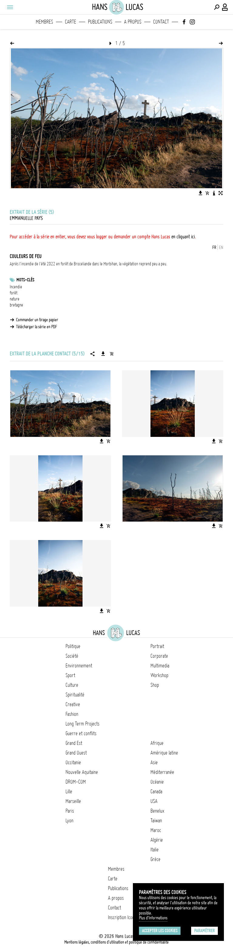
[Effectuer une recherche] (216, 7)
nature (14, 299)
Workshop (159, 675)
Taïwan (156, 820)
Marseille (73, 801)
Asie (154, 762)
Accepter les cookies (159, 930)
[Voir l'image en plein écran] (220, 193)
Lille (69, 791)
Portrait (157, 646)
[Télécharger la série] (103, 353)
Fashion (72, 714)
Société (72, 656)
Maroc (155, 830)
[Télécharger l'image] (200, 193)
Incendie (16, 287)
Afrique (157, 743)
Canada (156, 791)
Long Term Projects (83, 724)
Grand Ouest (76, 753)
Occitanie (73, 762)
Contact (161, 22)
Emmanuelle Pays (26, 218)
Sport (70, 675)
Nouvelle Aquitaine (82, 772)
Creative (73, 704)
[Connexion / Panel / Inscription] (225, 7)
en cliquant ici (183, 237)
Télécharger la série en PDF (36, 326)
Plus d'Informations (153, 918)
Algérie (156, 840)
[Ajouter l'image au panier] (207, 193)
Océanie (157, 782)
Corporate (159, 656)
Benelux (157, 811)
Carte (70, 22)
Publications (100, 22)
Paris (70, 811)
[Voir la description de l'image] (214, 193)
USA (153, 801)
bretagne (16, 305)
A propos (132, 22)
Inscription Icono (122, 917)
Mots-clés (25, 280)
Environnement (79, 666)
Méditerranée (162, 772)
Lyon (69, 820)
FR (214, 247)
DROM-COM (76, 782)
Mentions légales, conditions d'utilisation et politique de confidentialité (116, 942)
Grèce (155, 859)
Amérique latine (164, 753)
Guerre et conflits (81, 733)
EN (221, 247)
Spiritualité (75, 695)
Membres (44, 22)
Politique (73, 646)
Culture (72, 685)
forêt (13, 293)
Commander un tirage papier (37, 320)
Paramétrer (204, 930)
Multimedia (159, 666)
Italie (154, 850)
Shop (154, 685)
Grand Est (74, 743)
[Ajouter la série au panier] (111, 353)
